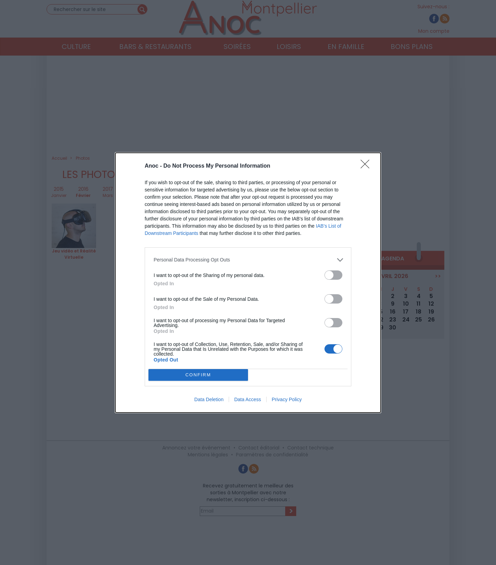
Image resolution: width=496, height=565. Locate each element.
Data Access (247, 399)
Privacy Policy (287, 399)
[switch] (333, 274)
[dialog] (248, 282)
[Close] (367, 165)
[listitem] (248, 259)
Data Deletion (209, 399)
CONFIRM (198, 374)
